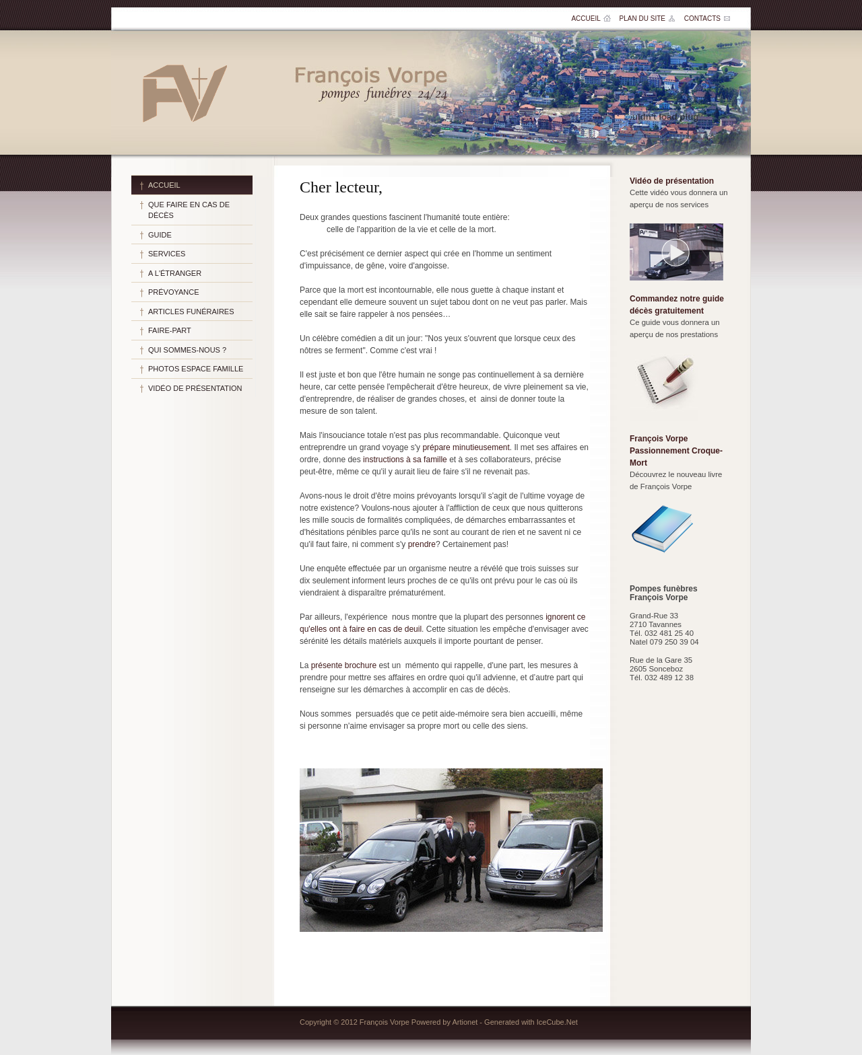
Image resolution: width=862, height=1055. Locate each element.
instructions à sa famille (405, 459)
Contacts (702, 18)
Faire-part (169, 330)
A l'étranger (174, 273)
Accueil (585, 18)
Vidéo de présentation (195, 388)
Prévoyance (173, 292)
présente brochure (343, 665)
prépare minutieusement (465, 447)
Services (166, 254)
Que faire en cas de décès (189, 210)
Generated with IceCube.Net (531, 1022)
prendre (422, 544)
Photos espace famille (195, 369)
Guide (160, 235)
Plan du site (642, 18)
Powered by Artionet (444, 1022)
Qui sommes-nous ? (187, 350)
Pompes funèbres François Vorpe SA (184, 93)
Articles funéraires (191, 311)
